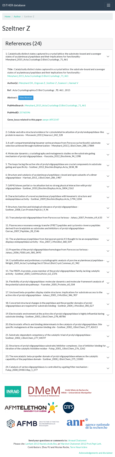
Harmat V (73, 83)
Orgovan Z (39, 83)
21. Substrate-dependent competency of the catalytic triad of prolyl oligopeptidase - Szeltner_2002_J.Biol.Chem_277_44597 (49, 336)
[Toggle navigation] (109, 5)
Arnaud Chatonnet (77, 440)
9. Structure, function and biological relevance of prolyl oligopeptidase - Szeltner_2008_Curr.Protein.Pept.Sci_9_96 (42, 208)
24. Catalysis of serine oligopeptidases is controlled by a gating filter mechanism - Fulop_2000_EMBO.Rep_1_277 (47, 368)
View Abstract (26, 97)
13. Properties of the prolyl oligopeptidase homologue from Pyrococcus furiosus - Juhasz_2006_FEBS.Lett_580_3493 (47, 251)
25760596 (24, 112)
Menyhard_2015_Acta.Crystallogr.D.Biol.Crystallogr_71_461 (37, 76)
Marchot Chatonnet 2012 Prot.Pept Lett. (81, 443)
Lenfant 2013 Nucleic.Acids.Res (41, 443)
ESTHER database (13, 5)
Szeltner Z (52, 83)
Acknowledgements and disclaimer (96, 452)
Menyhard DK (26, 83)
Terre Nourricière (78, 447)
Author (17, 16)
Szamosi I (62, 83)
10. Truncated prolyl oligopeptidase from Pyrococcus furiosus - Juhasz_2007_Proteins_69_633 (54, 217)
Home (7, 16)
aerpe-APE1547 (51, 119)
